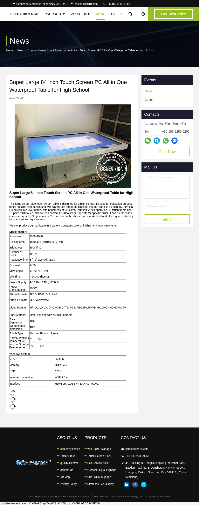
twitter (144, 484)
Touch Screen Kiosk (99, 455)
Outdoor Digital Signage (101, 470)
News (100, 14)
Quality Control (69, 462)
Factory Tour (67, 455)
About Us (80, 14)
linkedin (126, 484)
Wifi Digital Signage (99, 448)
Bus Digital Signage (99, 477)
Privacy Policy (68, 484)
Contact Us (66, 470)
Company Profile (70, 448)
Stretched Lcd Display (100, 484)
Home (34, 14)
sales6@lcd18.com (84, 3)
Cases (116, 14)
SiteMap (65, 477)
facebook (135, 484)
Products (55, 14)
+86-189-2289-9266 (116, 3)
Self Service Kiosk (98, 462)
